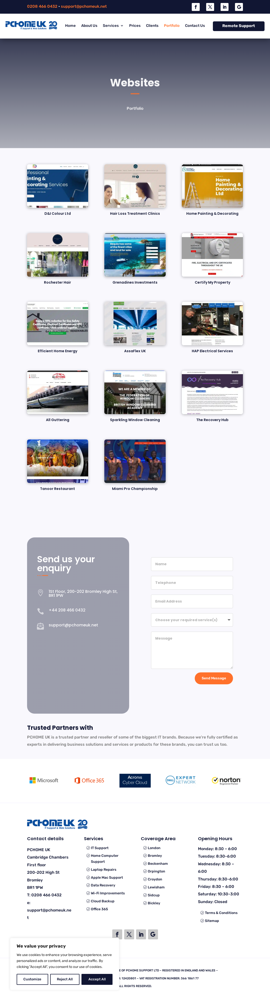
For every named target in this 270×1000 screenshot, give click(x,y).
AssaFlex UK (135, 350)
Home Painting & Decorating (212, 213)
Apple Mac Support (107, 877)
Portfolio (172, 25)
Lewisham (156, 887)
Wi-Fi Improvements (108, 893)
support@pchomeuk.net (84, 6)
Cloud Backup (103, 901)
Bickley (154, 903)
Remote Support (238, 25)
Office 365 (99, 909)
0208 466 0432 (42, 6)
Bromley (155, 856)
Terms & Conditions (221, 913)
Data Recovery (103, 885)
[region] (64, 964)
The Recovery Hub (212, 419)
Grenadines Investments (135, 282)
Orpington (156, 871)
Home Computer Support (104, 859)
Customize (32, 979)
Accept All (97, 979)
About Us (89, 25)
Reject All (65, 979)
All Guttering (57, 419)
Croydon (155, 879)
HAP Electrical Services (212, 350)
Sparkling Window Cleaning (135, 419)
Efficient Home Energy (57, 350)
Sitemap (212, 921)
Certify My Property (212, 282)
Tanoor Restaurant (57, 488)
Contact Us (195, 25)
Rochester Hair (57, 282)
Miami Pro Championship (135, 488)
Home (70, 25)
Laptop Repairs (103, 870)
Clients (152, 25)
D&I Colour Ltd (57, 213)
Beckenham (158, 864)
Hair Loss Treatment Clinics (135, 213)
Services (111, 25)
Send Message (214, 677)
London (154, 848)
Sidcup (154, 895)
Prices (135, 25)
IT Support (100, 848)
